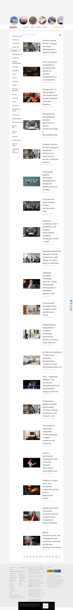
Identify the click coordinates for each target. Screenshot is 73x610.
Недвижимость (16, 54)
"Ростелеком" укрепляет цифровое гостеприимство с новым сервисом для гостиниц (50, 434)
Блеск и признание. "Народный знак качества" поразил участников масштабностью (50, 462)
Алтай (14, 94)
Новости (26, 27)
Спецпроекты (16, 140)
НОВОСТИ (26, 34)
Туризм (14, 78)
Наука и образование (16, 62)
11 (30, 556)
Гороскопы (16, 115)
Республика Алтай (16, 110)
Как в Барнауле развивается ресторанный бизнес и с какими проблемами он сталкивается (50, 71)
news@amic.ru (31, 585)
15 (43, 556)
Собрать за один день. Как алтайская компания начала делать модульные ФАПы (51, 489)
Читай (32, 27)
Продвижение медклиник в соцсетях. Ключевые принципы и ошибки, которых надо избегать (50, 334)
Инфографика (16, 118)
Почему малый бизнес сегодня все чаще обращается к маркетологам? (50, 46)
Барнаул (15, 98)
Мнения (14, 136)
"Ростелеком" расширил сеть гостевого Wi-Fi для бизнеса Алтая (50, 309)
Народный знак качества (15, 150)
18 (53, 556)
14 (40, 556)
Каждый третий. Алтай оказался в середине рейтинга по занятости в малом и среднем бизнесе (51, 153)
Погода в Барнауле (15, 89)
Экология (15, 67)
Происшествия (16, 36)
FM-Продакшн (22, 567)
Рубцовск (15, 105)
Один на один (15, 144)
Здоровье (15, 70)
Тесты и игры (14, 132)
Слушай (38, 27)
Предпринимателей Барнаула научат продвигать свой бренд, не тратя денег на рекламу (52, 257)
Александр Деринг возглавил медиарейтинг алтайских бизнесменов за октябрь (50, 181)
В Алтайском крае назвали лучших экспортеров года (49, 205)
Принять (45, 606)
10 (27, 556)
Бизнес (14, 50)
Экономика (16, 43)
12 (33, 556)
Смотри (44, 27)
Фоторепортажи (16, 122)
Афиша (14, 85)
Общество (15, 47)
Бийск (14, 102)
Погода (11, 584)
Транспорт (15, 58)
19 (56, 556)
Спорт (14, 74)
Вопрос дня (14, 126)
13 (36, 556)
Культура (15, 81)
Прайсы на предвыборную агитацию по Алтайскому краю (22, 579)
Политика (15, 40)
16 (46, 556)
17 (49, 556)
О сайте (21, 584)
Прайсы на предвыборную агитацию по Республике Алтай (13, 579)
